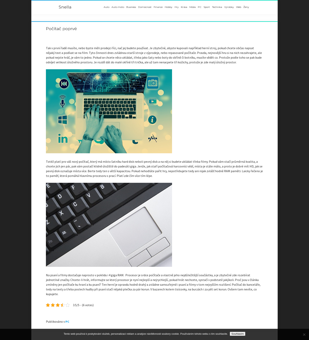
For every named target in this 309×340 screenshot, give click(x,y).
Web (238, 7)
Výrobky (229, 7)
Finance (158, 7)
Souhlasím (237, 333)
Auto (106, 7)
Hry (177, 7)
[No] (304, 334)
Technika (217, 7)
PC (199, 7)
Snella (65, 7)
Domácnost (145, 7)
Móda (192, 7)
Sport (207, 7)
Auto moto (118, 7)
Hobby (168, 7)
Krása (184, 7)
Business (131, 7)
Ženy (246, 7)
